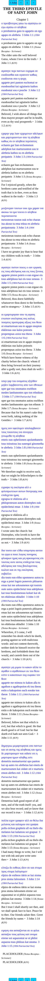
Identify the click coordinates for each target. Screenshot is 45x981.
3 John (13, 2)
